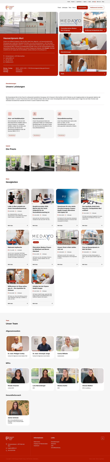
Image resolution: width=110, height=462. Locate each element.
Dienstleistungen (55, 441)
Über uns (99, 1)
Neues (74, 7)
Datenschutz (37, 441)
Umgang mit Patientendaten (41, 443)
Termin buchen (82, 7)
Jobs (52, 445)
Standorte (53, 443)
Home (68, 1)
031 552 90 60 (9, 60)
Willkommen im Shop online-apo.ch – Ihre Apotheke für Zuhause (17, 288)
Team (70, 7)
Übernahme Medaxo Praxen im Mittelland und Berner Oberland (42, 249)
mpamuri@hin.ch (9, 58)
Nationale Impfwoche (15, 247)
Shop (103, 1)
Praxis (59, 7)
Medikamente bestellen (96, 7)
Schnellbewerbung (55, 447)
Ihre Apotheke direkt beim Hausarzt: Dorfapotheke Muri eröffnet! (92, 208)
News (89, 1)
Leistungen (64, 7)
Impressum (36, 445)
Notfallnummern (9, 62)
